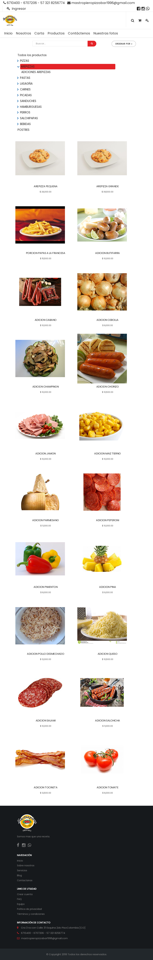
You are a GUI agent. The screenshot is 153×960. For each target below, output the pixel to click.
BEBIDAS (25, 124)
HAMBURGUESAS (31, 107)
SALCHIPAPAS (29, 118)
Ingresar (16, 8)
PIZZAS (24, 61)
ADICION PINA (107, 587)
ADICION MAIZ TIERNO (107, 453)
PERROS (25, 112)
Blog (19, 875)
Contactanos (24, 880)
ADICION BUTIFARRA (107, 253)
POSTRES (23, 130)
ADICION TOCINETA (45, 787)
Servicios (22, 870)
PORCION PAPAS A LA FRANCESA (45, 253)
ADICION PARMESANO (45, 520)
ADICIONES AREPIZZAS (36, 72)
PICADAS (26, 95)
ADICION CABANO (46, 320)
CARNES (25, 89)
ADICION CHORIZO (107, 387)
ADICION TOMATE (107, 787)
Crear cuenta (25, 894)
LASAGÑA (26, 84)
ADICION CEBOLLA (107, 320)
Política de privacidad (29, 909)
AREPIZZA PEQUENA (45, 186)
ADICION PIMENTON (45, 587)
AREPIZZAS (28, 67)
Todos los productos (32, 55)
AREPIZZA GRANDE (107, 186)
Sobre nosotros (25, 865)
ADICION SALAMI (46, 720)
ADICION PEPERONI (107, 520)
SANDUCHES (28, 101)
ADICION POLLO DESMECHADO (45, 654)
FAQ (19, 899)
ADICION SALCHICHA (107, 720)
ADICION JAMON (45, 453)
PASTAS (25, 78)
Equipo (21, 904)
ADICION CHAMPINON (45, 387)
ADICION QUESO (107, 654)
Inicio (20, 860)
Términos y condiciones (31, 914)
